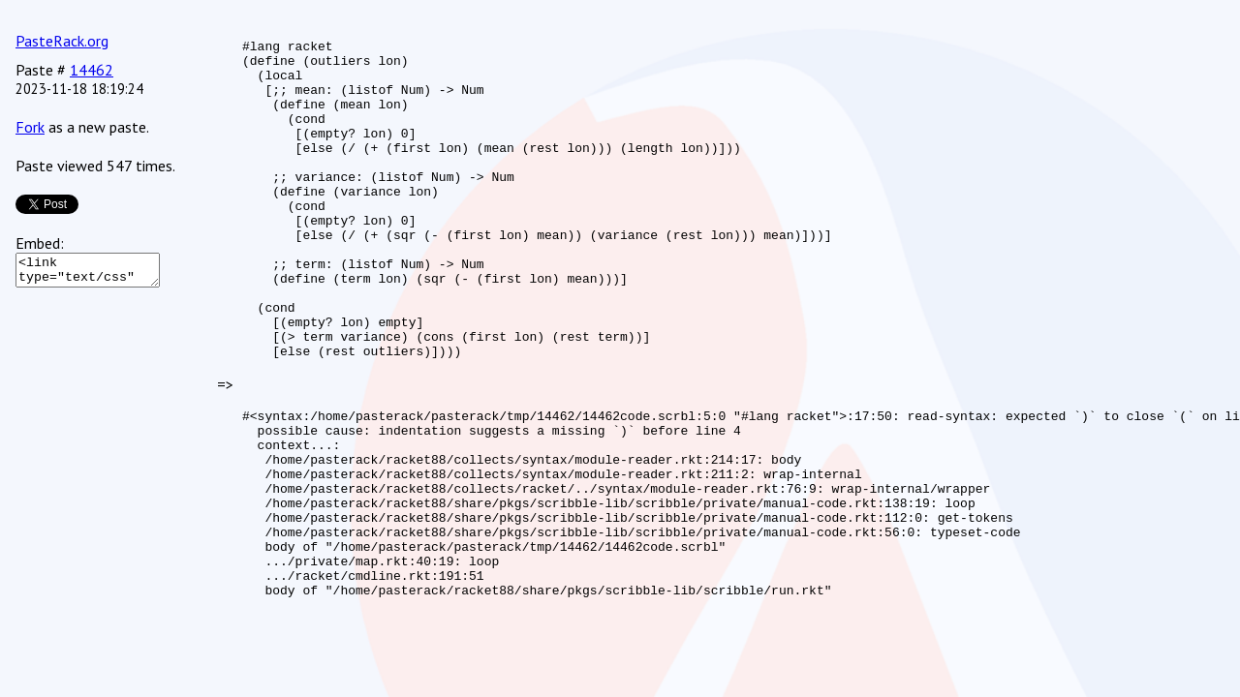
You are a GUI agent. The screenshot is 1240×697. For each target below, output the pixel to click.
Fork (30, 126)
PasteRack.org (62, 40)
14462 (91, 69)
